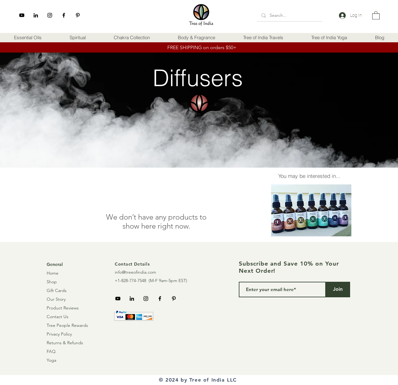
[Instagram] (50, 15)
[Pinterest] (78, 15)
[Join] (337, 289)
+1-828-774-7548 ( (132, 280)
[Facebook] (64, 15)
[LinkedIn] (36, 15)
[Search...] (289, 15)
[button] (27, 37)
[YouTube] (22, 15)
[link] (376, 15)
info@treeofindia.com (135, 272)
